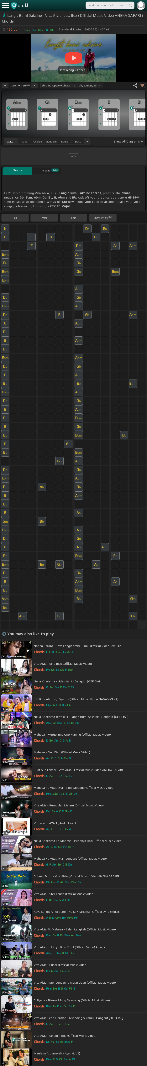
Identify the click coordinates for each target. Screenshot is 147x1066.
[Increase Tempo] (34, 85)
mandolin (51, 141)
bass (78, 141)
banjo (64, 141)
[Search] (130, 5)
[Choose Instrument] (87, 141)
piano (24, 141)
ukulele (37, 141)
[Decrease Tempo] (5, 85)
